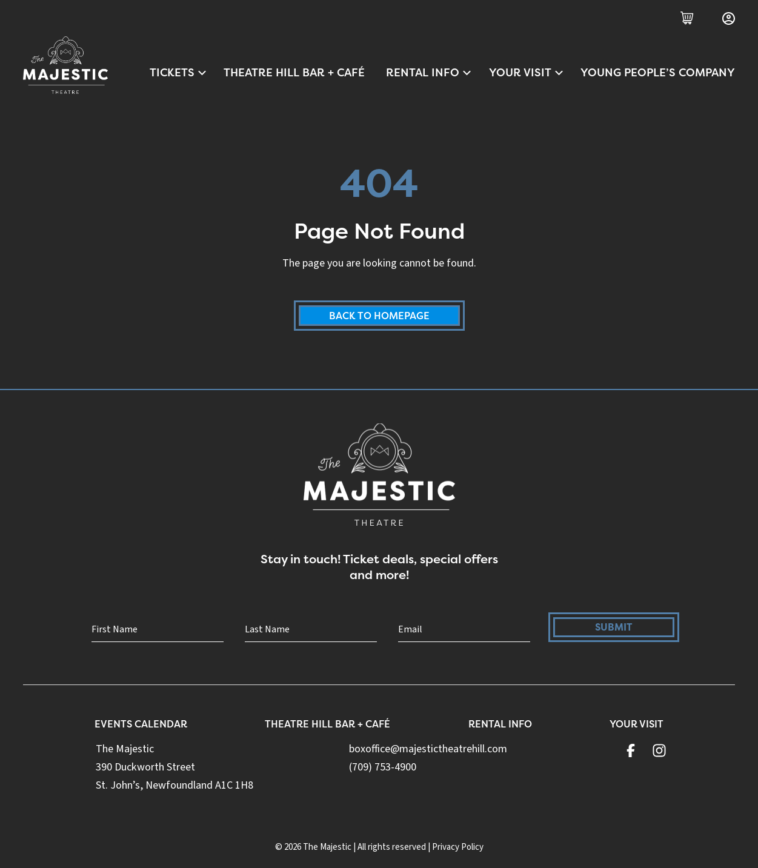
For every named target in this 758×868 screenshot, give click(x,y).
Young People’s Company (657, 72)
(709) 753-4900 (382, 767)
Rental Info (429, 72)
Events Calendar (141, 724)
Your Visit (527, 72)
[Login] (728, 18)
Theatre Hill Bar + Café (294, 72)
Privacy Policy (458, 847)
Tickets (179, 72)
